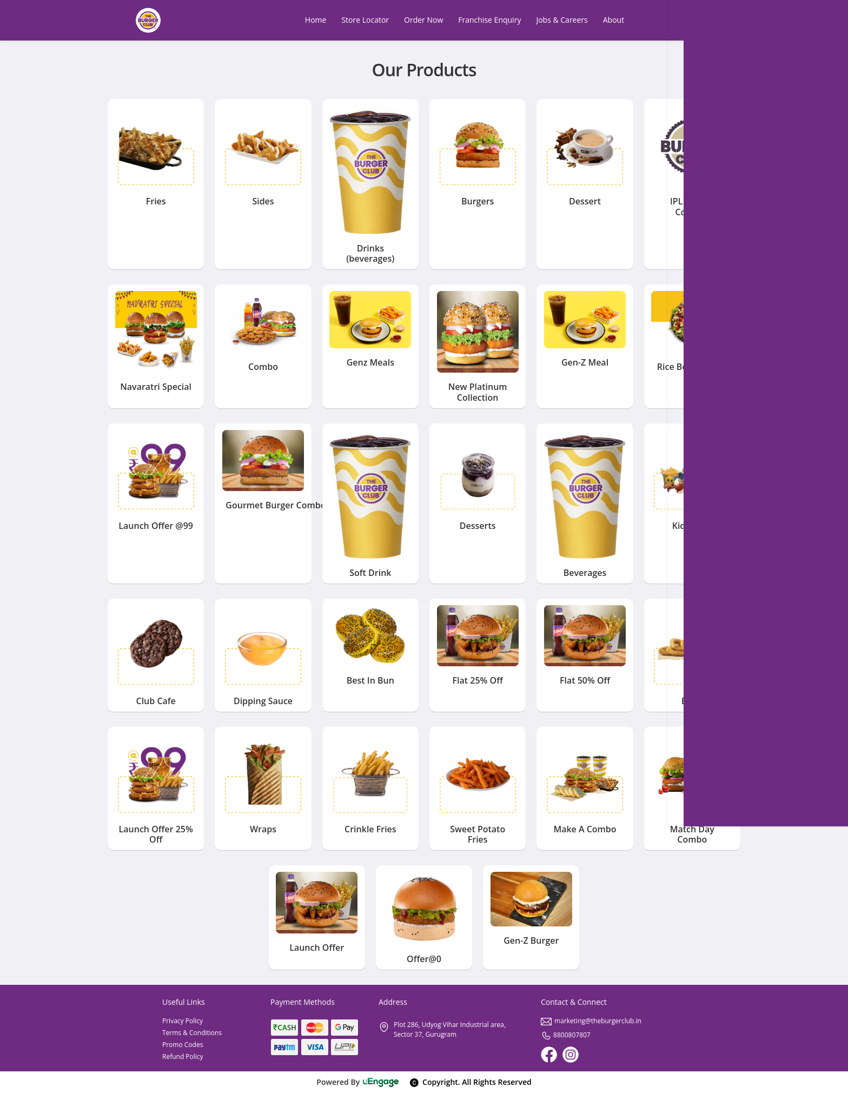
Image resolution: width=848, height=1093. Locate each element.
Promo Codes (182, 1044)
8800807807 (566, 1034)
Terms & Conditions (192, 1032)
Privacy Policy (182, 1020)
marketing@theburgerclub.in (591, 1020)
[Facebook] (549, 1054)
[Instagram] (570, 1054)
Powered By (357, 1082)
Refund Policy (182, 1056)
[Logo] (148, 20)
